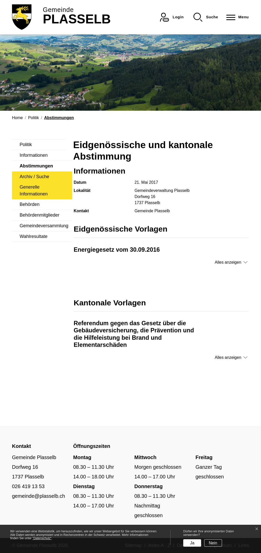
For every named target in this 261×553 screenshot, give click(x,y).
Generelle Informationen (34, 190)
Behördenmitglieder (39, 215)
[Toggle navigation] (236, 17)
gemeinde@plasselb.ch (38, 496)
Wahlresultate (33, 236)
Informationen (34, 155)
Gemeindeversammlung (44, 225)
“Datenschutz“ (41, 538)
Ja (192, 543)
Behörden (30, 204)
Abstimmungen (36, 167)
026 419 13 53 (28, 486)
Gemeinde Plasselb (152, 211)
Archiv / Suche (34, 176)
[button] (206, 17)
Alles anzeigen (228, 262)
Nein (213, 543)
